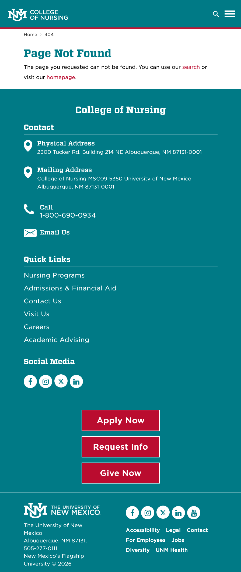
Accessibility (143, 530)
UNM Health (172, 550)
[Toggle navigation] (230, 14)
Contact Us (42, 301)
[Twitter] (61, 381)
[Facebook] (30, 381)
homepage (61, 77)
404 (49, 34)
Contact (197, 530)
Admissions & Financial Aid (70, 288)
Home (30, 34)
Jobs (178, 540)
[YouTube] (193, 513)
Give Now (120, 473)
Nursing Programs (54, 275)
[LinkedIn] (76, 381)
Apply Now (121, 420)
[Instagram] (45, 381)
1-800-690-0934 (68, 215)
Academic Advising (56, 340)
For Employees (146, 540)
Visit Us (37, 314)
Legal (173, 530)
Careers (37, 327)
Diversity (138, 550)
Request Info (120, 447)
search (191, 67)
